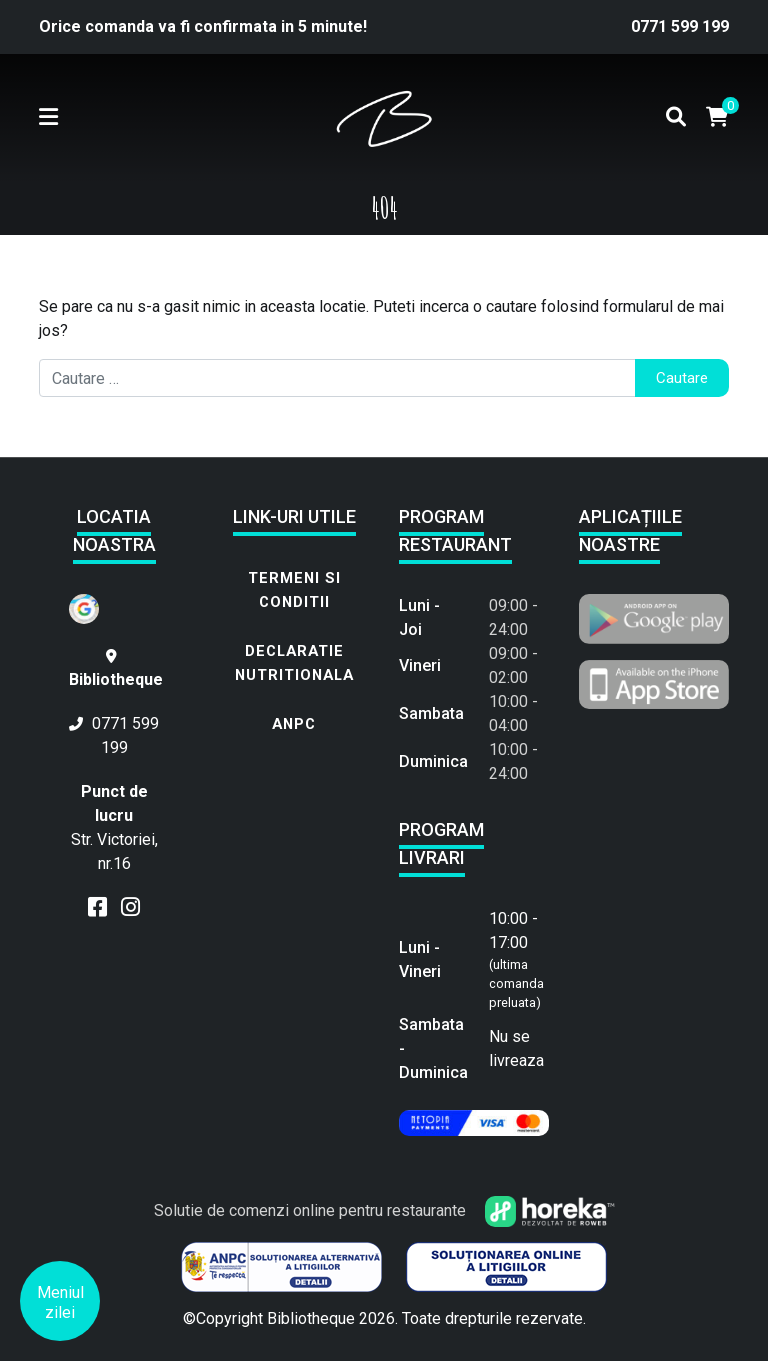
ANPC (294, 724)
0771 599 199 (680, 26)
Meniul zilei (60, 1302)
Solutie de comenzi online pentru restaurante (384, 1210)
